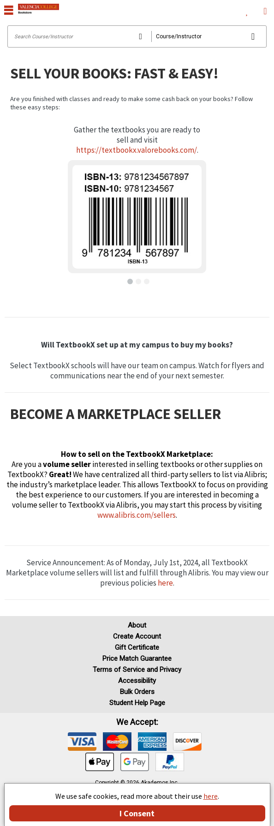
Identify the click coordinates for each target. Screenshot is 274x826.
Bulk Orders (137, 692)
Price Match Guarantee (137, 658)
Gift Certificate (137, 647)
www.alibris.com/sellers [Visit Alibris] (136, 515)
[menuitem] (247, 9)
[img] (82, 741)
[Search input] (137, 36)
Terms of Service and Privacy (137, 669)
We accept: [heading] (137, 722)
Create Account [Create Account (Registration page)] (137, 636)
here (165, 583)
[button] (129, 280)
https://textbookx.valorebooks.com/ (136, 150)
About (137, 625)
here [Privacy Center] (210, 796)
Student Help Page (137, 703)
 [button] (8, 9)
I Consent (137, 813)
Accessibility (137, 680)
